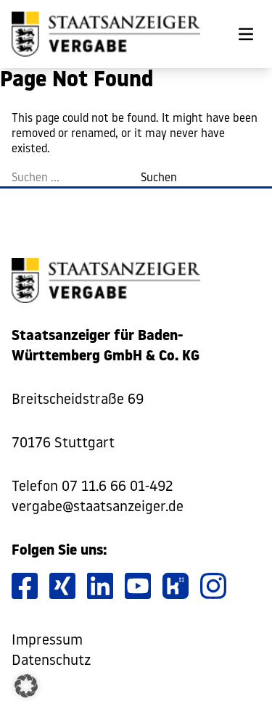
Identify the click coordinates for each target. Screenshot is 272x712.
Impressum (47, 641)
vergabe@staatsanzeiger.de (98, 507)
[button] (26, 686)
